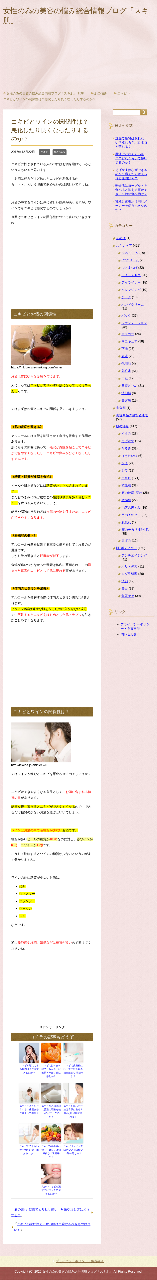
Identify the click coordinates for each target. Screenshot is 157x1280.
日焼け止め (129, 385)
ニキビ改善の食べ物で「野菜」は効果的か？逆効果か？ (51, 1151)
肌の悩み (59, 152)
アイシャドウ (131, 275)
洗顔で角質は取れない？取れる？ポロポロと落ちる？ (131, 142)
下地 (124, 348)
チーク (126, 297)
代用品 (126, 363)
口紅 (124, 378)
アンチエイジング (134, 555)
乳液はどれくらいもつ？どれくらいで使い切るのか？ (131, 158)
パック (126, 315)
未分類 (121, 408)
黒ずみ (126, 540)
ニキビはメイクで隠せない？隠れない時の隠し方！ (73, 1150)
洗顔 (124, 581)
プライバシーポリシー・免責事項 (80, 1261)
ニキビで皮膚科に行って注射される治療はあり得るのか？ (73, 1071)
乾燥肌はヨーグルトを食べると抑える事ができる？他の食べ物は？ (131, 190)
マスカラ (127, 334)
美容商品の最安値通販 (132, 415)
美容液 (126, 400)
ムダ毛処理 (129, 574)
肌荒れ (126, 522)
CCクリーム (130, 260)
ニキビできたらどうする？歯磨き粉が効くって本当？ (29, 1109)
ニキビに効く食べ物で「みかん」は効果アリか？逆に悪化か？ (51, 1071)
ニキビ (44, 152)
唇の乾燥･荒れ (131, 492)
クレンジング (131, 290)
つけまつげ (129, 267)
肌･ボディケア (126, 548)
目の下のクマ (131, 515)
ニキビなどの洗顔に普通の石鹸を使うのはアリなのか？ (51, 1111)
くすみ (126, 433)
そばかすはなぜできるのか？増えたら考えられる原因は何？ (131, 174)
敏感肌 (126, 500)
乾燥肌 (126, 485)
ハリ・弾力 (129, 566)
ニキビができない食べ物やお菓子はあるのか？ (29, 1150)
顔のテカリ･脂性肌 (135, 529)
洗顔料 (126, 393)
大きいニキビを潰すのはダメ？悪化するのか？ (51, 1190)
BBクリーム (129, 253)
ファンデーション (134, 323)
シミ (124, 463)
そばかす (127, 441)
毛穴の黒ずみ (131, 507)
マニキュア (129, 341)
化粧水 (126, 371)
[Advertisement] (78, 61)
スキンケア (124, 245)
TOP (45, 93)
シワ (124, 470)
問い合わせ (129, 634)
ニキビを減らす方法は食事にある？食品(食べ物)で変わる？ (73, 1111)
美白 (124, 588)
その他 (121, 238)
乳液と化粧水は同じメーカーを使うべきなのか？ (131, 205)
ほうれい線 (129, 455)
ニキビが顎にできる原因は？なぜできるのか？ (29, 1069)
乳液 (124, 356)
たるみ (126, 448)
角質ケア (127, 596)
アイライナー (131, 282)
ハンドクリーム (132, 304)
